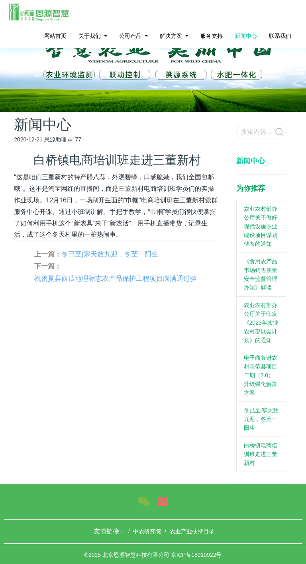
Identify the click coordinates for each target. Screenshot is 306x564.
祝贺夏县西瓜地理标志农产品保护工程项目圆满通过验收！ (115, 280)
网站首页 (55, 36)
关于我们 (89, 36)
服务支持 (211, 36)
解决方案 (171, 36)
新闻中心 (246, 36)
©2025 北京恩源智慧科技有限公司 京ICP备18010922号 (153, 555)
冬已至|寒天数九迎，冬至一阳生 (109, 254)
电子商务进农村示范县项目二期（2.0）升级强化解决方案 (260, 375)
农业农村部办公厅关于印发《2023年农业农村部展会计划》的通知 (261, 322)
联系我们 (280, 36)
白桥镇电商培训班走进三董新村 (260, 454)
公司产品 (130, 36)
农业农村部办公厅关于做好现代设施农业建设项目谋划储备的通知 (260, 226)
